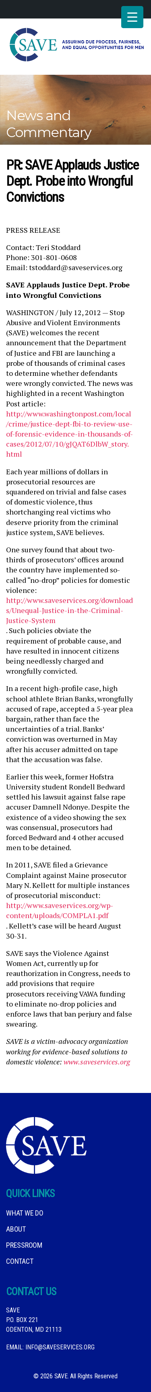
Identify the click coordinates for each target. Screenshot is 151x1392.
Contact (19, 1261)
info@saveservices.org (60, 1347)
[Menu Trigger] (132, 17)
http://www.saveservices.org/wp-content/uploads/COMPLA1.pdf (59, 910)
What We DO (24, 1213)
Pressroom (24, 1245)
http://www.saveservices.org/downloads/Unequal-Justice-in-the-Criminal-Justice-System (69, 610)
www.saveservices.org (97, 1061)
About (16, 1229)
